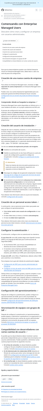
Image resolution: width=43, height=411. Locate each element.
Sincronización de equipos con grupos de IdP (20, 309)
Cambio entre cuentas (16, 365)
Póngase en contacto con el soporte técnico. (13, 391)
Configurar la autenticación (15, 230)
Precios (33, 403)
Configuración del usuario (15, 197)
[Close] (38, 3)
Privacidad (22, 403)
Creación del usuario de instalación (18, 125)
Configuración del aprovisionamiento (19, 290)
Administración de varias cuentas (25, 349)
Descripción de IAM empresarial (12, 17)
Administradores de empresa (11, 13)
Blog (13, 405)
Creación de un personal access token (20, 202)
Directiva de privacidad (6, 382)
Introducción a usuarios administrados (14, 18)
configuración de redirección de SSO (22, 355)
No (10, 379)
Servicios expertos (6, 405)
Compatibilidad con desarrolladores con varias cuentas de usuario (20, 330)
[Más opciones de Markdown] (17, 40)
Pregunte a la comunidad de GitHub (11, 389)
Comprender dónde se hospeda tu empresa (19, 102)
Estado (28, 403)
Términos (15, 403)
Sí (4, 379)
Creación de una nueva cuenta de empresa (21, 79)
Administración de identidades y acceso (14, 15)
